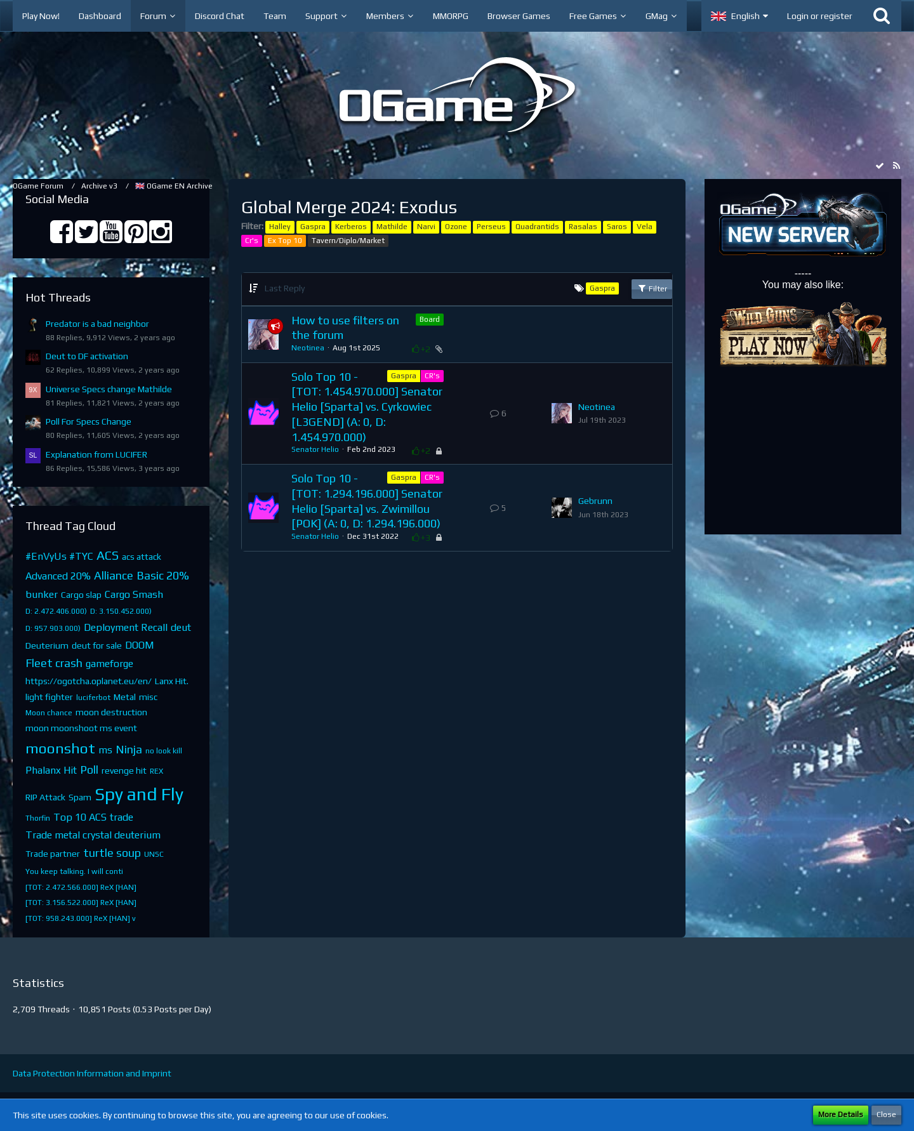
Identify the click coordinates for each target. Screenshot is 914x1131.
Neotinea (307, 347)
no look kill (163, 750)
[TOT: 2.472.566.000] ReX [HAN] (80, 887)
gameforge (109, 664)
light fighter (49, 697)
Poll (89, 769)
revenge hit (124, 770)
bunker (41, 594)
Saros (617, 226)
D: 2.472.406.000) (56, 611)
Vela (644, 226)
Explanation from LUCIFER (96, 454)
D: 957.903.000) (53, 628)
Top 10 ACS (80, 817)
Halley (280, 226)
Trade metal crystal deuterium (93, 835)
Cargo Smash (134, 594)
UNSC (154, 854)
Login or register (819, 16)
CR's (432, 375)
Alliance (113, 575)
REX (156, 771)
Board (430, 319)
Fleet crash (54, 663)
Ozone (456, 226)
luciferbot (93, 697)
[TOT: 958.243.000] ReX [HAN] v (80, 918)
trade (121, 817)
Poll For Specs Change (88, 421)
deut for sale (97, 645)
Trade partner (52, 854)
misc (148, 697)
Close (886, 1114)
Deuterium (47, 645)
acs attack (141, 557)
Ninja (129, 749)
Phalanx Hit (51, 770)
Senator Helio (315, 449)
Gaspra (313, 226)
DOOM (139, 645)
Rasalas (583, 226)
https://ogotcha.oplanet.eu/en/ (88, 681)
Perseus (491, 226)
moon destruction (111, 712)
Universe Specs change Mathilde (109, 389)
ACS (107, 555)
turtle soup (112, 852)
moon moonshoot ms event (81, 728)
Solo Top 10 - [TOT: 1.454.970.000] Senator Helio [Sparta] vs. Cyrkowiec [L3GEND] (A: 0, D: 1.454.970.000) (366, 407)
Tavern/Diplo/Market (348, 240)
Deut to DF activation (87, 356)
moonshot (60, 748)
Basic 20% (162, 575)
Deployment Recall (126, 627)
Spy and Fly (139, 794)
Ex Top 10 (285, 240)
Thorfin (37, 818)
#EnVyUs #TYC (59, 556)
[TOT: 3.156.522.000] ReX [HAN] (80, 902)
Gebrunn (595, 501)
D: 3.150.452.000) (121, 611)
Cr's (251, 240)
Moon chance (48, 712)
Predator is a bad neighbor (97, 324)
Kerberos (351, 226)
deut (181, 627)
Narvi (426, 226)
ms (105, 750)
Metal (125, 697)
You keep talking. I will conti (74, 871)
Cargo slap (81, 595)
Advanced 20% (58, 576)
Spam (80, 797)
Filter (652, 288)
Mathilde (391, 226)
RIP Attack (45, 797)
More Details (840, 1114)
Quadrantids (537, 226)
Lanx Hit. (172, 681)
